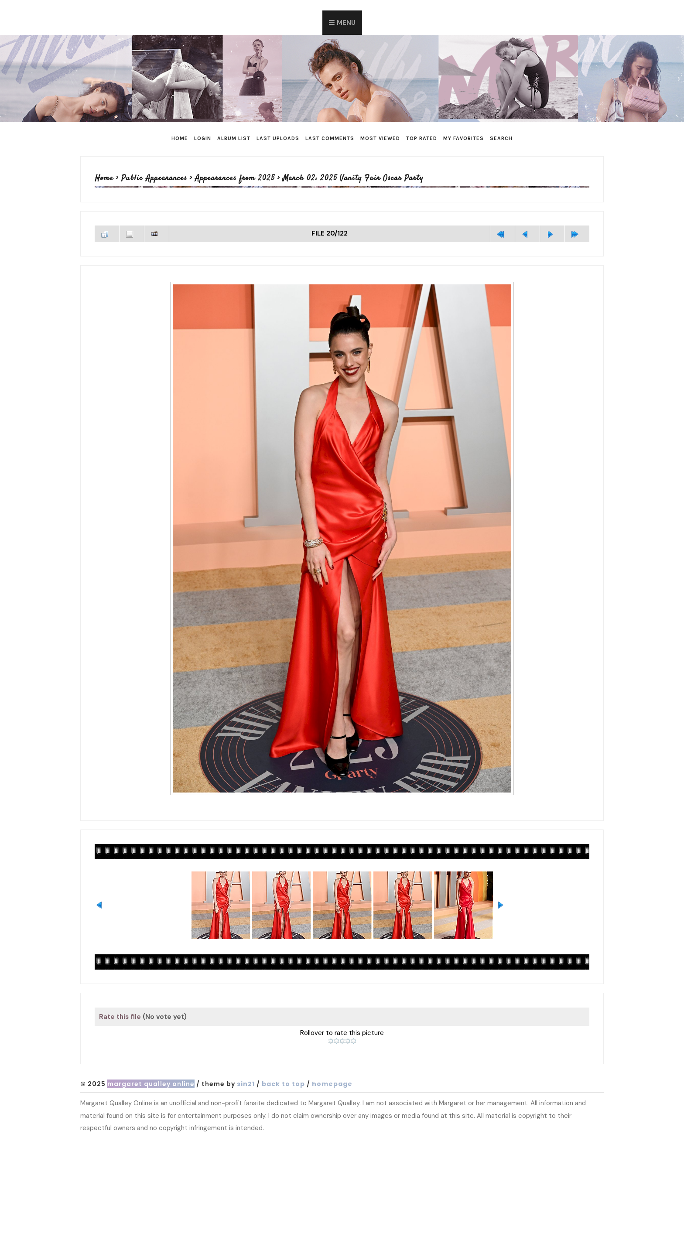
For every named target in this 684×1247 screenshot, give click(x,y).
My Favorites (463, 138)
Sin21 (246, 1084)
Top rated (421, 138)
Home (179, 138)
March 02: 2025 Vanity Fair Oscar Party (353, 178)
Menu (346, 22)
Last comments (329, 138)
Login (202, 138)
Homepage (332, 1084)
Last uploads (277, 138)
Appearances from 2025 (235, 178)
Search (501, 138)
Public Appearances (154, 178)
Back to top (283, 1084)
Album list (233, 138)
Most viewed (380, 138)
